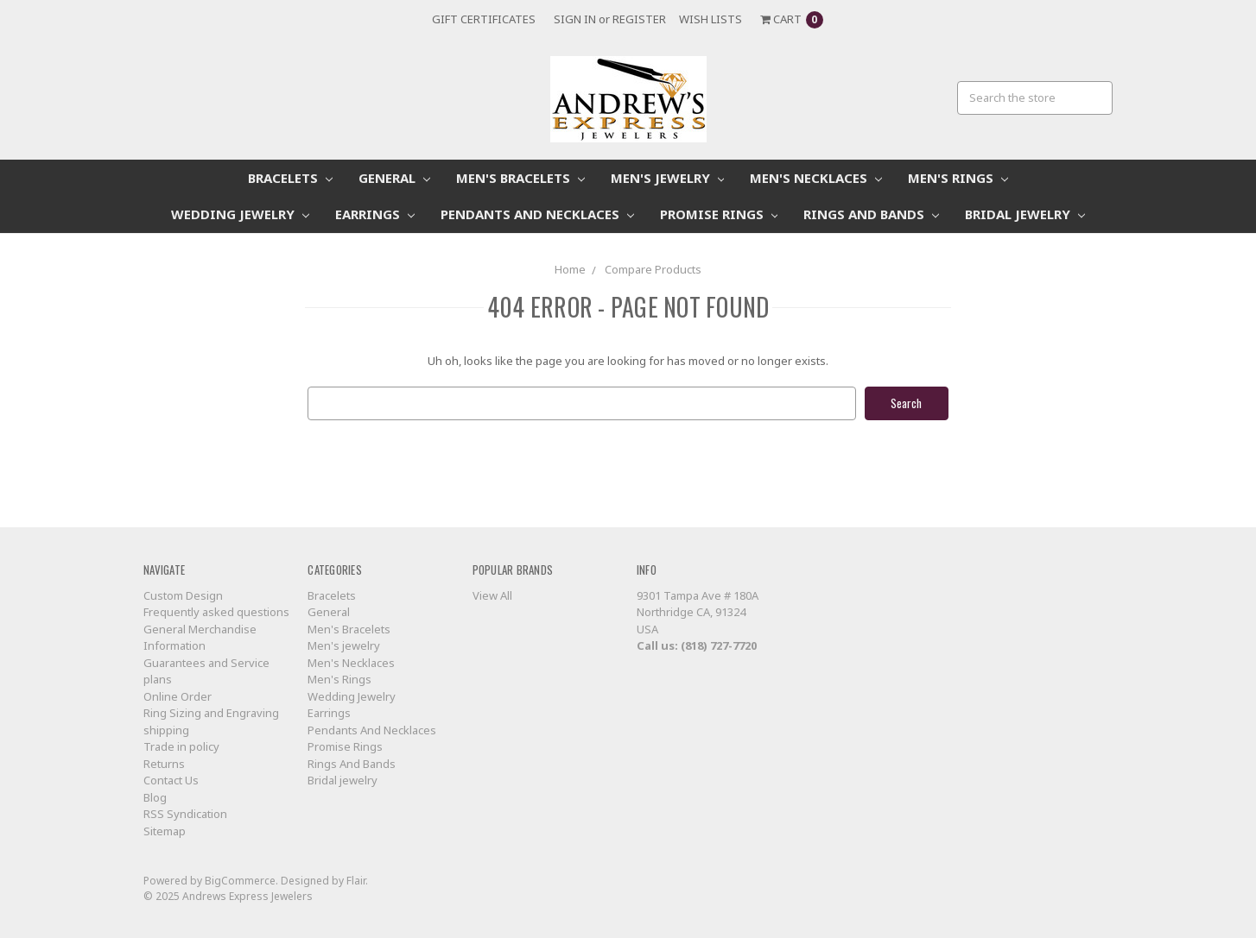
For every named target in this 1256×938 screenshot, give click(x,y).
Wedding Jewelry (240, 214)
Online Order (177, 696)
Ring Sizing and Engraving (211, 713)
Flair (355, 880)
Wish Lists (710, 19)
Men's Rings (958, 177)
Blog (155, 797)
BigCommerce (240, 880)
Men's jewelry (668, 177)
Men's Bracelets (520, 177)
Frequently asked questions (216, 612)
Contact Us (171, 780)
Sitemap (164, 831)
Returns (164, 763)
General (394, 177)
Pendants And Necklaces (537, 214)
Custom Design (183, 595)
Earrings (375, 214)
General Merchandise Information (200, 637)
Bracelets (290, 177)
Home (570, 269)
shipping (166, 730)
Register (639, 19)
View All (492, 595)
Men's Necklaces (816, 177)
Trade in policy (181, 746)
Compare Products (653, 269)
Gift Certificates (484, 19)
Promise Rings (719, 214)
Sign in (575, 19)
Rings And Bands (871, 214)
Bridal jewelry (1025, 214)
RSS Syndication (185, 814)
